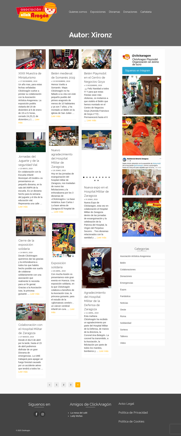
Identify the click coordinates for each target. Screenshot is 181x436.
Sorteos (124, 329)
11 (65, 66)
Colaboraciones (127, 269)
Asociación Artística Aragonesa (135, 256)
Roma (123, 316)
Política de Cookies (131, 421)
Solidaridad (125, 323)
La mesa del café (78, 413)
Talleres (124, 336)
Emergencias (126, 283)
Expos (123, 289)
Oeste (123, 309)
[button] (141, 95)
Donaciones (126, 276)
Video (123, 343)
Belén (123, 263)
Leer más (55, 116)
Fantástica (125, 296)
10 (62, 66)
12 (96, 66)
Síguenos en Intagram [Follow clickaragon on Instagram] (137, 70)
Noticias (124, 303)
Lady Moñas (76, 416)
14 (102, 66)
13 (99, 66)
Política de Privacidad (133, 412)
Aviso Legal (126, 403)
